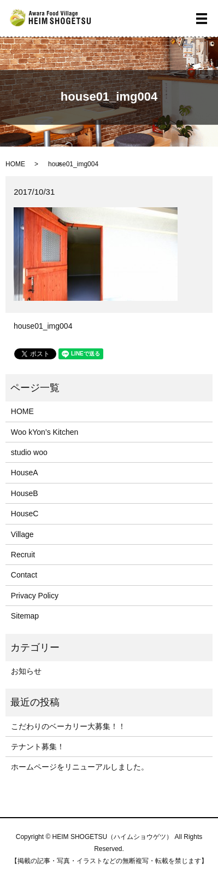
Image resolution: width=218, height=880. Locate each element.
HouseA (24, 472)
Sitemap (25, 615)
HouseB (24, 493)
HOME (15, 164)
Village (22, 534)
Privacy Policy (34, 595)
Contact (24, 574)
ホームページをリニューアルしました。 (80, 766)
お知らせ (26, 671)
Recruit (23, 554)
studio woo (29, 452)
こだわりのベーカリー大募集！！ (68, 726)
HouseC (25, 513)
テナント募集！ (37, 746)
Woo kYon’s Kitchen (45, 432)
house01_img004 (43, 326)
